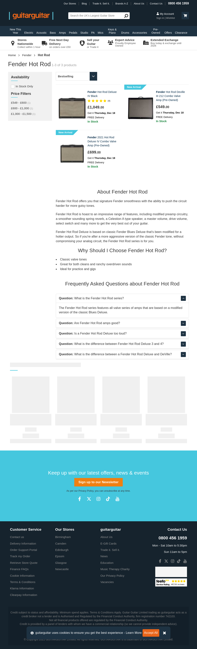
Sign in (160, 18)
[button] (185, 15)
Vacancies (107, 582)
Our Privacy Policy (112, 575)
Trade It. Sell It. (101, 3)
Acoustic (41, 32)
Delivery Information (23, 543)
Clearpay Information (23, 594)
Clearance (181, 32)
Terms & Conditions (22, 582)
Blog (84, 3)
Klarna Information (22, 588)
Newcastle (62, 569)
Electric (28, 32)
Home (12, 55)
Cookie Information (22, 575)
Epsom (59, 556)
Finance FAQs (19, 569)
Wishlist (170, 18)
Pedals (73, 32)
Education (107, 562)
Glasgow (61, 562)
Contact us (17, 537)
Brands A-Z (121, 3)
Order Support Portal (23, 549)
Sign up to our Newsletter (98, 482)
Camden (60, 543)
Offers (168, 32)
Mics (100, 32)
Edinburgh (61, 549)
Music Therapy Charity (115, 569)
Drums (125, 32)
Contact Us (156, 3)
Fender (27, 55)
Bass (53, 32)
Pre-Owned (155, 31)
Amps (62, 32)
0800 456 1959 (178, 3)
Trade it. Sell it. (110, 549)
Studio (84, 32)
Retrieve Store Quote (24, 562)
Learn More (134, 632)
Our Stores (70, 3)
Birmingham (63, 537)
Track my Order (20, 556)
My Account (165, 13)
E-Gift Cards (108, 543)
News (104, 556)
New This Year (15, 31)
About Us (139, 3)
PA (93, 32)
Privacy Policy (85, 491)
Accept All (151, 632)
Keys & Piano (112, 31)
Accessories (139, 32)
